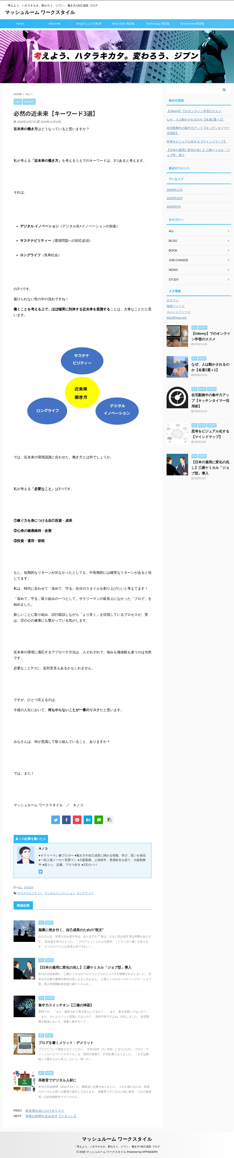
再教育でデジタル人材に (57, 1080)
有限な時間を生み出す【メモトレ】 (51, 1116)
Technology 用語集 (157, 23)
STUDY (29, 887)
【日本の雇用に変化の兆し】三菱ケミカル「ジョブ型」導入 (84, 967)
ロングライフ (85, 893)
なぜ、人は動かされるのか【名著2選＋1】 (195, 119)
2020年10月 (175, 198)
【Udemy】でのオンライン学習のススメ (194, 111)
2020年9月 (174, 206)
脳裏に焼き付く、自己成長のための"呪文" (71, 930)
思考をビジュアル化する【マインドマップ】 (197, 141)
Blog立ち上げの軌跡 (88, 23)
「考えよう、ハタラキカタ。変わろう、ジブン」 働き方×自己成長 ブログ (117, 1146)
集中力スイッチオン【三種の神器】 (66, 1005)
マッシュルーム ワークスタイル (40, 12)
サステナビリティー (30, 893)
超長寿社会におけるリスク (44, 1110)
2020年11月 (175, 190)
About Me (54, 23)
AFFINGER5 (150, 1151)
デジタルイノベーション (59, 893)
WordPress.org (177, 317)
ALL (19, 887)
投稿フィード (176, 306)
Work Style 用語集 (123, 23)
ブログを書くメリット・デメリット (66, 1043)
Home (20, 23)
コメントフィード (179, 312)
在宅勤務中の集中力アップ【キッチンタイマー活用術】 (198, 130)
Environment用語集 (192, 23)
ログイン (173, 300)
